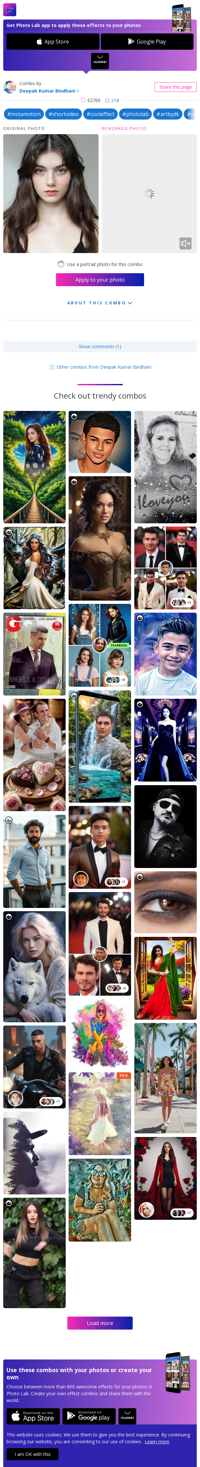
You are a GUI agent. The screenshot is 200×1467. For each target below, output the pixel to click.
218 (112, 100)
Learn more (157, 1441)
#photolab (135, 114)
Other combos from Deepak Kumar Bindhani (100, 367)
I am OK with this (33, 1454)
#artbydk (167, 114)
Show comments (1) (100, 346)
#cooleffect (100, 114)
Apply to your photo (100, 279)
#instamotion (24, 114)
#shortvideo (63, 114)
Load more (100, 1323)
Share (175, 87)
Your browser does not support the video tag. (149, 193)
